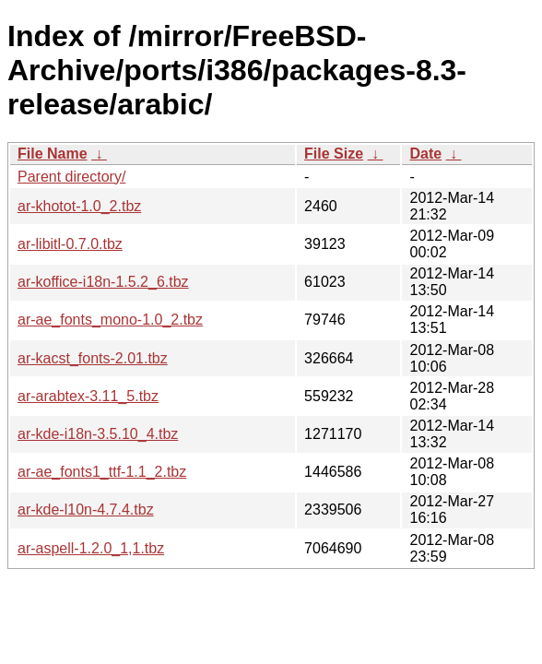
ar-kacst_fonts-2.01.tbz (93, 358)
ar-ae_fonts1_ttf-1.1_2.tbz (102, 472)
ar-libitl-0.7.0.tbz (70, 244)
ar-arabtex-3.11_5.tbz (88, 396)
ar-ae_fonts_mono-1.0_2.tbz (110, 319)
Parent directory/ (71, 176)
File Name (53, 153)
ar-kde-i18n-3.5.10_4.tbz (98, 434)
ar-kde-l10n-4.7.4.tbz (86, 509)
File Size (333, 153)
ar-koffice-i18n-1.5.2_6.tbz (103, 282)
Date (425, 153)
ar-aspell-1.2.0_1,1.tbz (91, 548)
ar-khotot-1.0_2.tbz (79, 206)
